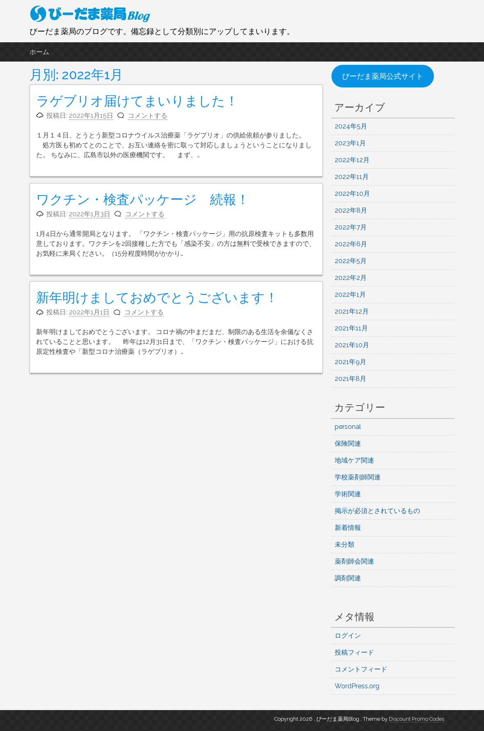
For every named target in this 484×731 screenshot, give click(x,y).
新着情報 (348, 528)
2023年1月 (350, 143)
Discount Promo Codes (416, 719)
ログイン (348, 635)
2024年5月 (351, 126)
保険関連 (348, 443)
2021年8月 (350, 379)
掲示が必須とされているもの (377, 511)
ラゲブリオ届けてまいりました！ (137, 100)
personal (348, 427)
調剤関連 (348, 578)
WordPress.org (357, 686)
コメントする (147, 115)
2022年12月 (352, 160)
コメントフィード (361, 669)
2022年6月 (351, 244)
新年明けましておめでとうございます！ (157, 297)
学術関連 (348, 494)
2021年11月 (351, 328)
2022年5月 (351, 261)
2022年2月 (351, 278)
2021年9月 (350, 362)
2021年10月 (352, 345)
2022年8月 (351, 210)
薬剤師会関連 (354, 561)
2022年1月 (350, 294)
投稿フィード (354, 652)
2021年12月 (352, 311)
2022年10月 (352, 193)
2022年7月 (351, 227)
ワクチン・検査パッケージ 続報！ (142, 199)
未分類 (344, 544)
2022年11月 (352, 177)
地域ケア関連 (354, 460)
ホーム (39, 52)
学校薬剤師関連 (358, 477)
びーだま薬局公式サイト (382, 76)
